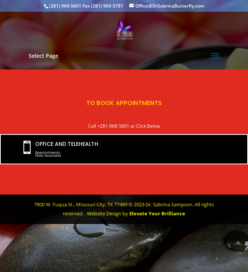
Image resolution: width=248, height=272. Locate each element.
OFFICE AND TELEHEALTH (66, 144)
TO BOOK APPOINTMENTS (124, 103)
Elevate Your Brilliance (157, 213)
